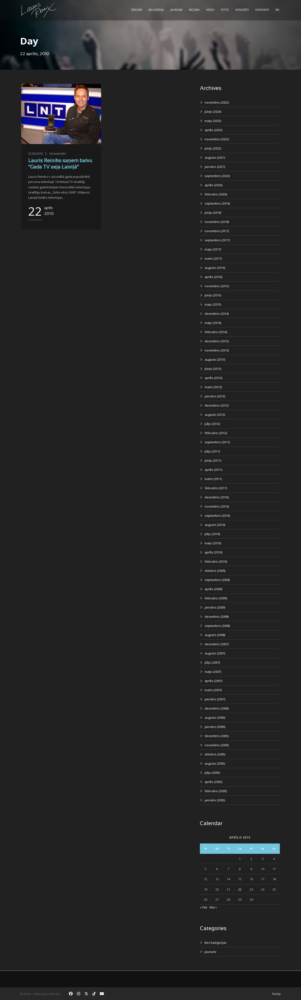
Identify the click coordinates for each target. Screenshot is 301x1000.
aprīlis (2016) (213, 277)
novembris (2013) (217, 350)
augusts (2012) (215, 414)
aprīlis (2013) (213, 378)
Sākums (136, 10)
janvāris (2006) (215, 727)
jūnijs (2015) (213, 295)
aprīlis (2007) (213, 681)
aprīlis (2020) (213, 185)
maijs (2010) (213, 543)
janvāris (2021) (215, 167)
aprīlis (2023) (213, 130)
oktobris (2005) (215, 754)
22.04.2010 (35, 153)
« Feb (203, 907)
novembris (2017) (217, 231)
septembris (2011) (217, 442)
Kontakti (262, 10)
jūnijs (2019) (213, 212)
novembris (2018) (217, 222)
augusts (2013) (215, 359)
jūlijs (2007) (212, 662)
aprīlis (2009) (213, 589)
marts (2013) (213, 387)
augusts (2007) (215, 653)
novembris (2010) (217, 506)
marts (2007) (213, 690)
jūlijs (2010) (212, 534)
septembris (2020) (217, 176)
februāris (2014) (216, 332)
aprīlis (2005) (213, 782)
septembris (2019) (217, 203)
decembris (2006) (217, 708)
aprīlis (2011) (213, 470)
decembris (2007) (217, 644)
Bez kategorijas (216, 942)
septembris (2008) (217, 626)
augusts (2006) (215, 717)
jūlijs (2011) (212, 451)
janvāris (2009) (215, 607)
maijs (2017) (213, 249)
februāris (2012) (216, 433)
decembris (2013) (217, 341)
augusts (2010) (215, 525)
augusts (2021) (215, 157)
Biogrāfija (156, 10)
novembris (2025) (217, 102)
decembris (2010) (217, 497)
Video (210, 10)
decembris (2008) (217, 616)
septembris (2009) (217, 580)
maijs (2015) (213, 304)
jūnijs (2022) (213, 148)
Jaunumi (176, 10)
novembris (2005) (217, 745)
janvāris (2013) (215, 396)
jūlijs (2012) (212, 424)
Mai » (213, 907)
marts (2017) (213, 258)
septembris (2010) (217, 515)
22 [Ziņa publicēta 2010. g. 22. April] (240, 889)
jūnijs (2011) (213, 460)
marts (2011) (213, 479)
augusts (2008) (215, 635)
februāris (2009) (216, 598)
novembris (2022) (217, 139)
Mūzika (194, 10)
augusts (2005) (215, 763)
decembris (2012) (217, 405)
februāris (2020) (216, 194)
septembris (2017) (217, 240)
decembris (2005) (217, 736)
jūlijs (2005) (212, 772)
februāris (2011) (216, 488)
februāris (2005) (216, 791)
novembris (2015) (217, 286)
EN (277, 10)
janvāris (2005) (215, 800)
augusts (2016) (215, 268)
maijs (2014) (213, 323)
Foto (225, 10)
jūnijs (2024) (213, 111)
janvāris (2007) (215, 699)
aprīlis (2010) (213, 552)
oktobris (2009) (215, 571)
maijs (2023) (213, 121)
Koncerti (242, 10)
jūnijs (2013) (213, 369)
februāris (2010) (216, 561)
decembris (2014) (217, 313)
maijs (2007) (213, 671)
